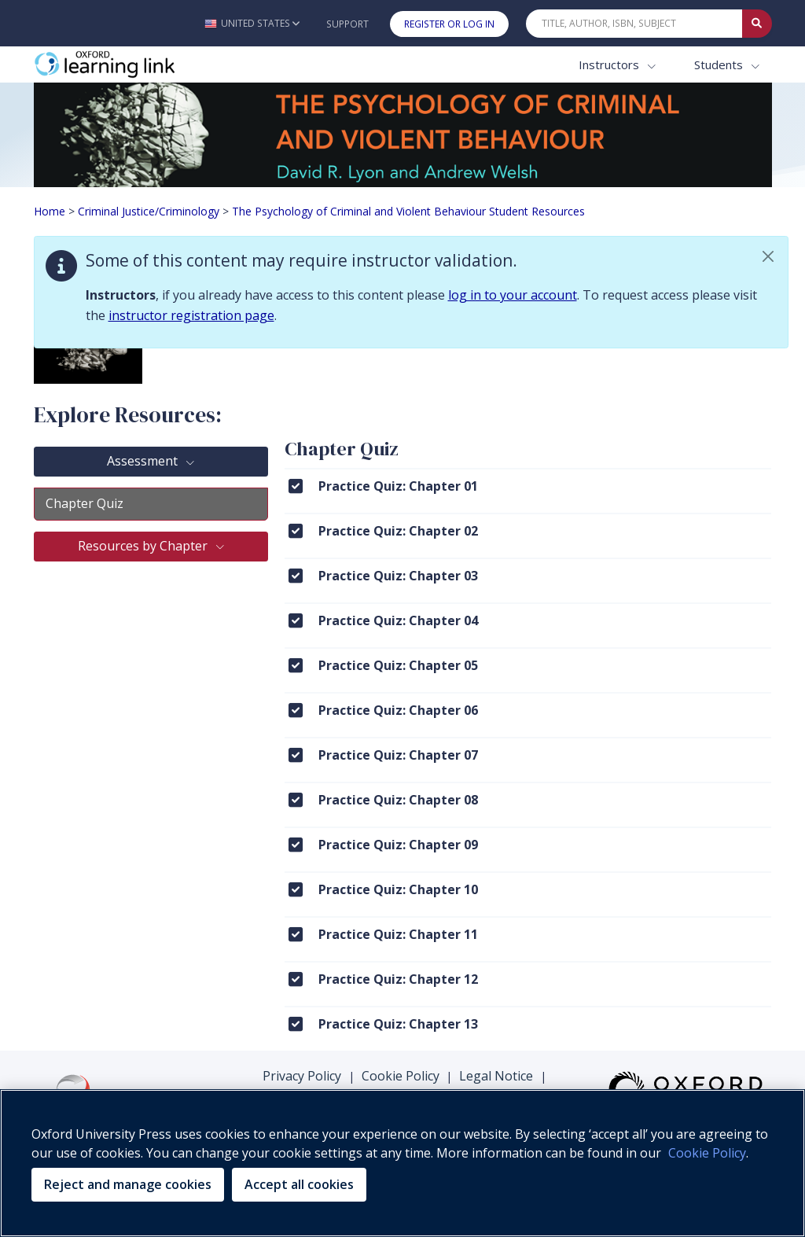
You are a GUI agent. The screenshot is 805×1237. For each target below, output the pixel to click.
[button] (252, 23)
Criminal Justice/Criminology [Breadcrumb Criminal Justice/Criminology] (148, 211)
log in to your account (512, 295)
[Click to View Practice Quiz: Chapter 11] (296, 933)
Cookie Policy (400, 1075)
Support (347, 24)
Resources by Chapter (144, 545)
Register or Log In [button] (449, 24)
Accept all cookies (299, 1184)
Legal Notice (496, 1075)
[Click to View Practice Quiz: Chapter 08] (296, 799)
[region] (402, 1163)
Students (720, 64)
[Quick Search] (634, 23)
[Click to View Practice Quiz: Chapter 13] (296, 1023)
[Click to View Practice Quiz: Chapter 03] (296, 575)
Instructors (610, 64)
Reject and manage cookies (127, 1184)
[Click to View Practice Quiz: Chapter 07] (296, 754)
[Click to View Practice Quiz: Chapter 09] (296, 844)
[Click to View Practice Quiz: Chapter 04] (296, 620)
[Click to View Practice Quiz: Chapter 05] (296, 664)
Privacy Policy (302, 1075)
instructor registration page (191, 315)
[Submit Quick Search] (757, 23)
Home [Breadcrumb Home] (49, 211)
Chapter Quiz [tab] (84, 503)
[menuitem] (528, 490)
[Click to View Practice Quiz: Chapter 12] (296, 978)
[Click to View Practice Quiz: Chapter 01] (296, 485)
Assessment (144, 460)
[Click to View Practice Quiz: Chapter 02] (296, 530)
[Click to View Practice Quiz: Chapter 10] (296, 889)
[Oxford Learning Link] (152, 65)
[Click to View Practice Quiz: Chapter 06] (296, 709)
